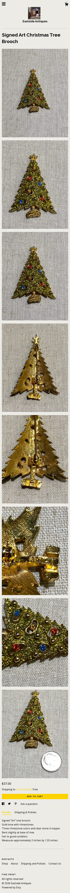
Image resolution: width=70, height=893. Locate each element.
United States (24, 789)
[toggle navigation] (4, 3)
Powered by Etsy (11, 887)
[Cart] (66, 4)
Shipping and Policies (33, 863)
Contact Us (54, 863)
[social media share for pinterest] (16, 804)
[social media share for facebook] (3, 804)
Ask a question (29, 804)
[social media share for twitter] (9, 804)
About (15, 863)
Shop (5, 863)
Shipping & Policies (25, 812)
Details (6, 812)
